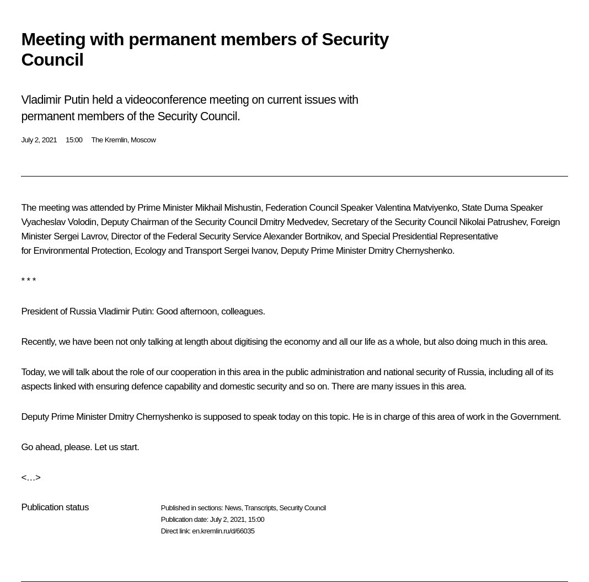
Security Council (303, 508)
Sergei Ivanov (250, 250)
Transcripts (260, 508)
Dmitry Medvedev (292, 222)
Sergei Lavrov (79, 236)
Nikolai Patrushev (492, 222)
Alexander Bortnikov (301, 236)
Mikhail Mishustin (228, 207)
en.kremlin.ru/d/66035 (223, 531)
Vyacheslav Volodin (58, 222)
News (232, 508)
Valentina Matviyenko (416, 207)
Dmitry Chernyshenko (410, 250)
